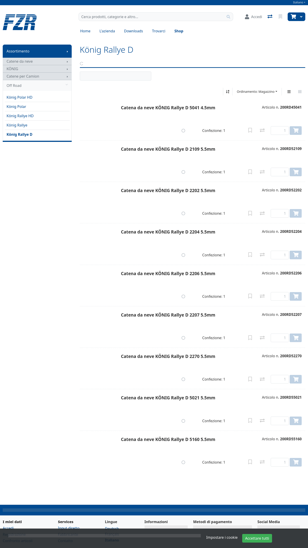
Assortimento (18, 51)
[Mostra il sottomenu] (67, 51)
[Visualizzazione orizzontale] (299, 91)
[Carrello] (293, 16)
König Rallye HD (20, 115)
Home (85, 31)
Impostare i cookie (222, 537)
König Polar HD (19, 97)
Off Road (37, 85)
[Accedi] (253, 16)
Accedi (8, 528)
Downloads (133, 31)
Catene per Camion (23, 76)
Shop (178, 31)
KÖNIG (12, 68)
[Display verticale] (289, 91)
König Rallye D (19, 134)
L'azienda (107, 31)
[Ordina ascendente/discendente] (227, 91)
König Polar (16, 106)
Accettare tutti (257, 538)
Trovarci (158, 31)
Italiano (298, 2)
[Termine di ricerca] (151, 16)
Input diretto (69, 528)
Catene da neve (20, 61)
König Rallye (17, 125)
